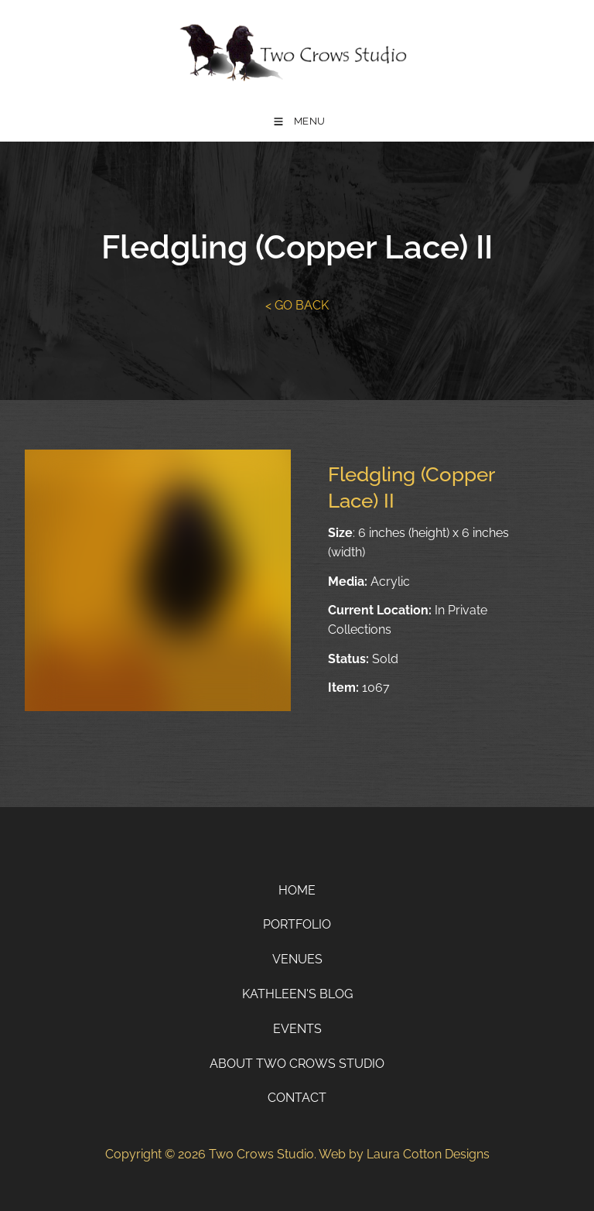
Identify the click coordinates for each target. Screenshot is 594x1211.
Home (297, 890)
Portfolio (297, 924)
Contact (297, 1097)
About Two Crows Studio (297, 1063)
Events (297, 1028)
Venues (297, 959)
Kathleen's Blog (297, 994)
